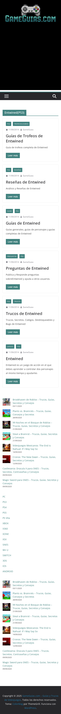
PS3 (8, 124)
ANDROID (8, 571)
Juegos (10, 346)
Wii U (5, 550)
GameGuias (28, 129)
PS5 (5, 512)
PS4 (5, 507)
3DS (5, 560)
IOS (4, 566)
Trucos (17, 301)
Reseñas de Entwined (25, 182)
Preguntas (11, 256)
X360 (5, 528)
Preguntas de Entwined (27, 268)
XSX (5, 539)
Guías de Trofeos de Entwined (24, 138)
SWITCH (7, 555)
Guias (9, 211)
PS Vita (6, 517)
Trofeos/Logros (21, 124)
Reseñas (17, 170)
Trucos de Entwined (24, 313)
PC (4, 496)
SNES (5, 544)
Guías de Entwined (23, 223)
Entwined (14, 358)
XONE (6, 534)
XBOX (5, 523)
